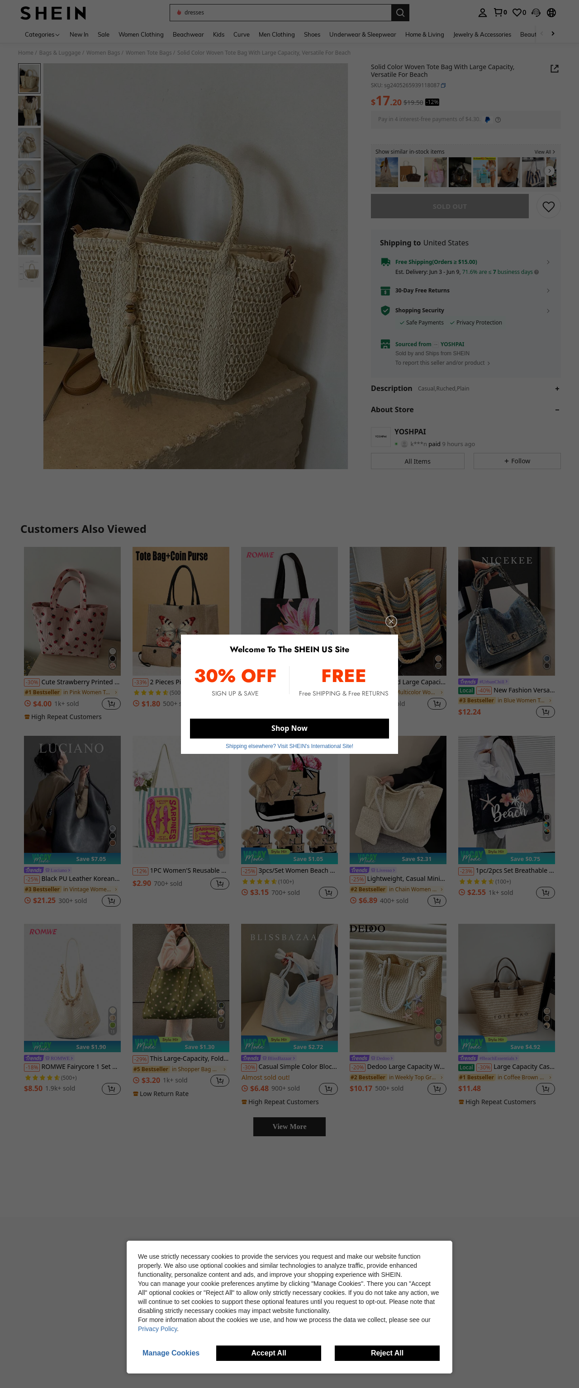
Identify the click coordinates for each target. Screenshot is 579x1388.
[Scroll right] (553, 34)
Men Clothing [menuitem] (277, 34)
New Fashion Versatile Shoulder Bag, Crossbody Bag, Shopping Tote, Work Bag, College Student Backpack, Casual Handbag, (506, 697)
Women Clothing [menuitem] (141, 34)
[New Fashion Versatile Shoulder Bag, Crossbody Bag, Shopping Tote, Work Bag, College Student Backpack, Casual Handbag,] (506, 617)
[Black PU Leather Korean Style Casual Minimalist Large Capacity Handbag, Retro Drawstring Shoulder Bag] (72, 806)
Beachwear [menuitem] (188, 34)
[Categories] (42, 34)
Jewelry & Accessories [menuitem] (482, 34)
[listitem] (386, 172)
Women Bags (103, 53)
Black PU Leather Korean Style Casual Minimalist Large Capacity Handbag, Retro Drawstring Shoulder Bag (72, 885)
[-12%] (140, 878)
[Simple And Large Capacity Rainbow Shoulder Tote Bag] (398, 617)
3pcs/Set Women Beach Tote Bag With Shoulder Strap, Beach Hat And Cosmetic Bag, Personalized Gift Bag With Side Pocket (289, 877)
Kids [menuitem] (218, 34)
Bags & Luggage (60, 53)
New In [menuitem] (79, 34)
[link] (500, 12)
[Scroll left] (542, 34)
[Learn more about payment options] (498, 119)
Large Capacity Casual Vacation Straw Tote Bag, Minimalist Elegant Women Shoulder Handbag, (506, 1073)
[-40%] (484, 697)
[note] (64, 723)
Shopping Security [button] (419, 317)
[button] (280, 12)
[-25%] (32, 886)
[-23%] (466, 878)
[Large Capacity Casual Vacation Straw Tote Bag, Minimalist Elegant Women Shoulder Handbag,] (506, 994)
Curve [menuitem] (241, 34)
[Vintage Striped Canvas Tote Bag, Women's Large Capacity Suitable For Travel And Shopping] (435, 172)
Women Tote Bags (149, 53)
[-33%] (140, 689)
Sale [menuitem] (103, 34)
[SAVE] (548, 212)
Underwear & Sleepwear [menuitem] (362, 34)
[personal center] (482, 12)
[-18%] (32, 1074)
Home (25, 53)
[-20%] (357, 1074)
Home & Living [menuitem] (424, 34)
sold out (450, 212)
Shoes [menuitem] (312, 34)
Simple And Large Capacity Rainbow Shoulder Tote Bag (398, 689)
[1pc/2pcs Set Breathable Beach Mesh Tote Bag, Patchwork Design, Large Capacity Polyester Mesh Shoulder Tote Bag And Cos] (506, 806)
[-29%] (140, 1066)
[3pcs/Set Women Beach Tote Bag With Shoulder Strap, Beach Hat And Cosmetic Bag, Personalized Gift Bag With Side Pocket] (289, 806)
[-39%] (357, 689)
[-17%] (249, 697)
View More (289, 1133)
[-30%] (32, 689)
